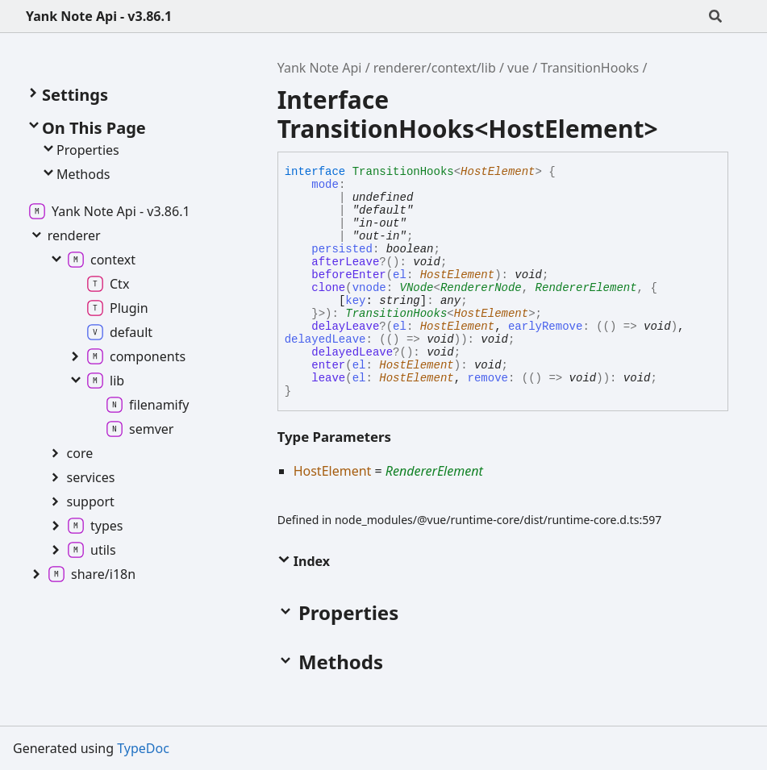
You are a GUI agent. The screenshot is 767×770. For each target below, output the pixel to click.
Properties (79, 150)
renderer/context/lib (434, 68)
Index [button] (303, 561)
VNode (417, 287)
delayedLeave (352, 352)
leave (328, 378)
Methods (75, 174)
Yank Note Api (319, 68)
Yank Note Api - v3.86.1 (99, 16)
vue (518, 68)
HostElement (498, 171)
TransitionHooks (589, 68)
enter (328, 365)
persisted (342, 249)
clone (328, 287)
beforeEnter (348, 274)
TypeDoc (143, 748)
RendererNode (481, 287)
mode (325, 184)
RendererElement (586, 287)
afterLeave (345, 262)
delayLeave (345, 326)
